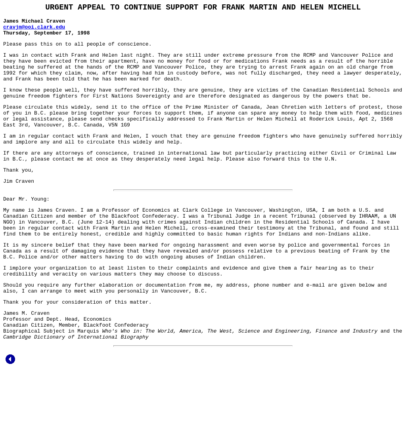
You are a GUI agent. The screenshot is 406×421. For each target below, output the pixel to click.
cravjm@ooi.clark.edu (34, 30)
